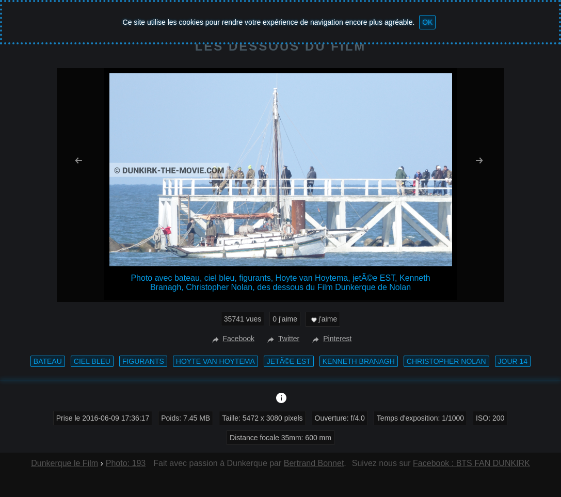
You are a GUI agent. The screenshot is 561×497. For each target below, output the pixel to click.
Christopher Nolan (446, 361)
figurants (143, 361)
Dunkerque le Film (64, 463)
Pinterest (330, 338)
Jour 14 (513, 361)
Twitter (282, 338)
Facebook (232, 338)
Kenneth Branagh (359, 361)
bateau (48, 361)
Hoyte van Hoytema (215, 361)
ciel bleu (92, 361)
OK (427, 22)
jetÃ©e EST (289, 361)
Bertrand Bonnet (314, 463)
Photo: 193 (126, 463)
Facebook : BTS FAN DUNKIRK (471, 463)
